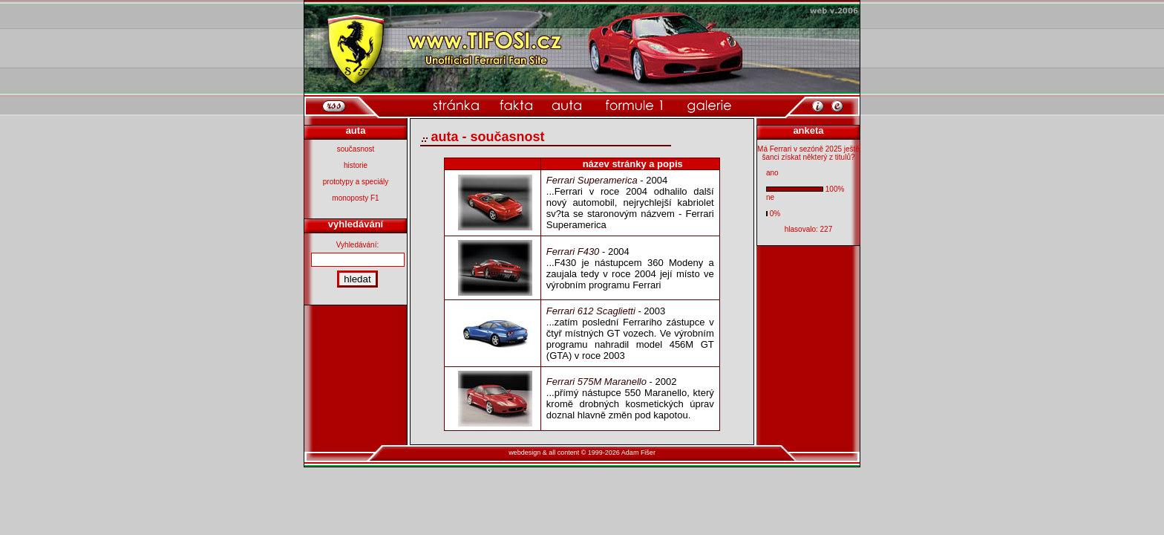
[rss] (334, 106)
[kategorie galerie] (709, 106)
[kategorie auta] (567, 106)
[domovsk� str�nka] (456, 106)
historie (355, 165)
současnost (356, 149)
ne (770, 197)
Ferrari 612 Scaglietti (590, 311)
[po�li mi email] (837, 105)
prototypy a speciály (355, 182)
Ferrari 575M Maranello (596, 381)
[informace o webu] (818, 105)
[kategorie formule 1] (634, 106)
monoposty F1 (355, 198)
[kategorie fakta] (516, 106)
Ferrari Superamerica (592, 180)
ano (772, 173)
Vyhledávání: (357, 245)
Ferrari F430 (573, 251)
